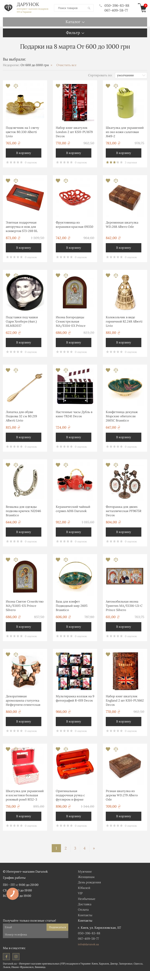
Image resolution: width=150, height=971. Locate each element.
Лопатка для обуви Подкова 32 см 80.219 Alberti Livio (21, 416)
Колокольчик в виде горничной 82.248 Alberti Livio (124, 321)
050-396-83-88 (114, 5)
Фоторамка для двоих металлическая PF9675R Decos (123, 511)
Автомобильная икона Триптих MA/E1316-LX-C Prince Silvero (124, 605)
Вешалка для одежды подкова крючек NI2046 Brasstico (23, 511)
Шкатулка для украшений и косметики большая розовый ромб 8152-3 (25, 795)
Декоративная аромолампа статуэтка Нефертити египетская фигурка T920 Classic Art (24, 701)
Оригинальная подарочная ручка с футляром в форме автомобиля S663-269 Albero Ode (72, 796)
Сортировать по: (100, 75)
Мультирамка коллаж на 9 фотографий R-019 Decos (75, 698)
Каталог (73, 21)
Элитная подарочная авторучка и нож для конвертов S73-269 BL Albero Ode (22, 227)
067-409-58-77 (116, 10)
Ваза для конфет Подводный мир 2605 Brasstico (72, 605)
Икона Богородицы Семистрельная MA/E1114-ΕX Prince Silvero (71, 322)
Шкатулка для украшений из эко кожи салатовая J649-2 (125, 132)
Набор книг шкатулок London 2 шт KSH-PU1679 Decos (74, 132)
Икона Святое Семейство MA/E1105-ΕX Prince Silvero (24, 605)
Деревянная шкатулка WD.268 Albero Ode (122, 224)
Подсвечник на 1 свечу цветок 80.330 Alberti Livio (22, 132)
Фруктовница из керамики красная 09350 (74, 224)
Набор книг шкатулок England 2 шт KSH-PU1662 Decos (125, 700)
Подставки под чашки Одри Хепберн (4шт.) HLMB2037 (22, 321)
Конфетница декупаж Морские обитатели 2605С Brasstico (122, 416)
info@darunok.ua (88, 944)
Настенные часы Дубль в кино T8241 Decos (74, 414)
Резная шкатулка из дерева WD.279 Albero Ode (122, 795)
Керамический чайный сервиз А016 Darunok (73, 509)
